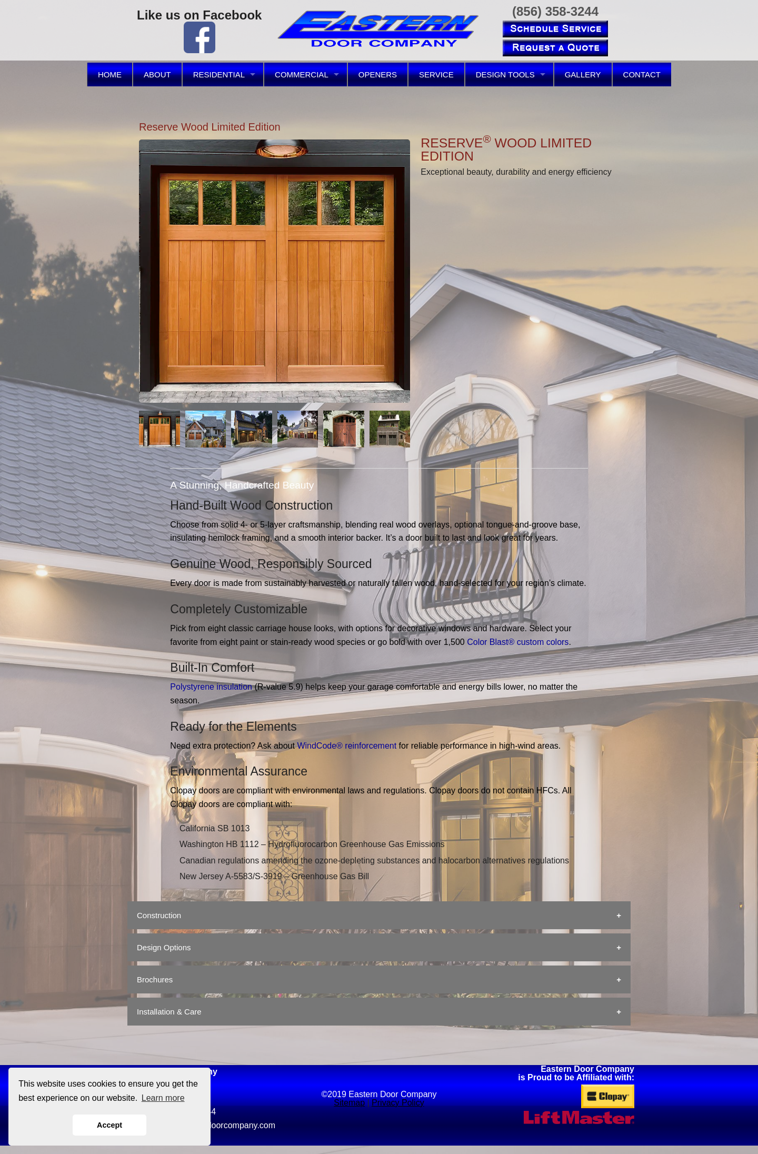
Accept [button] (109, 1125)
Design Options (164, 947)
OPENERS (377, 74)
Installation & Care (169, 1011)
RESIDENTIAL (219, 74)
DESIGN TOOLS (505, 74)
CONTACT (642, 74)
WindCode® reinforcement (346, 745)
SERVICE (436, 74)
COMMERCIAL (301, 74)
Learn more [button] (163, 1097)
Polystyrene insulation (211, 686)
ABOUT (157, 74)
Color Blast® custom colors (517, 642)
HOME (110, 74)
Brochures (155, 979)
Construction (159, 915)
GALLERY (583, 74)
